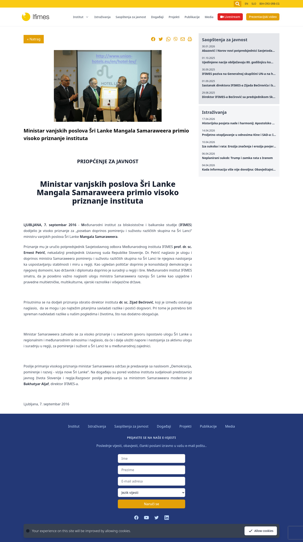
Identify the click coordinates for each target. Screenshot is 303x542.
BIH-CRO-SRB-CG (269, 3)
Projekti (174, 17)
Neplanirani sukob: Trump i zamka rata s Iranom (237, 158)
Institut (73, 426)
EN (246, 3)
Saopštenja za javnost (131, 17)
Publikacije (192, 17)
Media (209, 17)
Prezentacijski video (263, 17)
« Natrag (33, 39)
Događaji (157, 17)
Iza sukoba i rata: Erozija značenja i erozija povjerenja (241, 146)
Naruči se (151, 504)
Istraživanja (102, 17)
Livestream (230, 17)
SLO (253, 3)
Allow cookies (260, 530)
